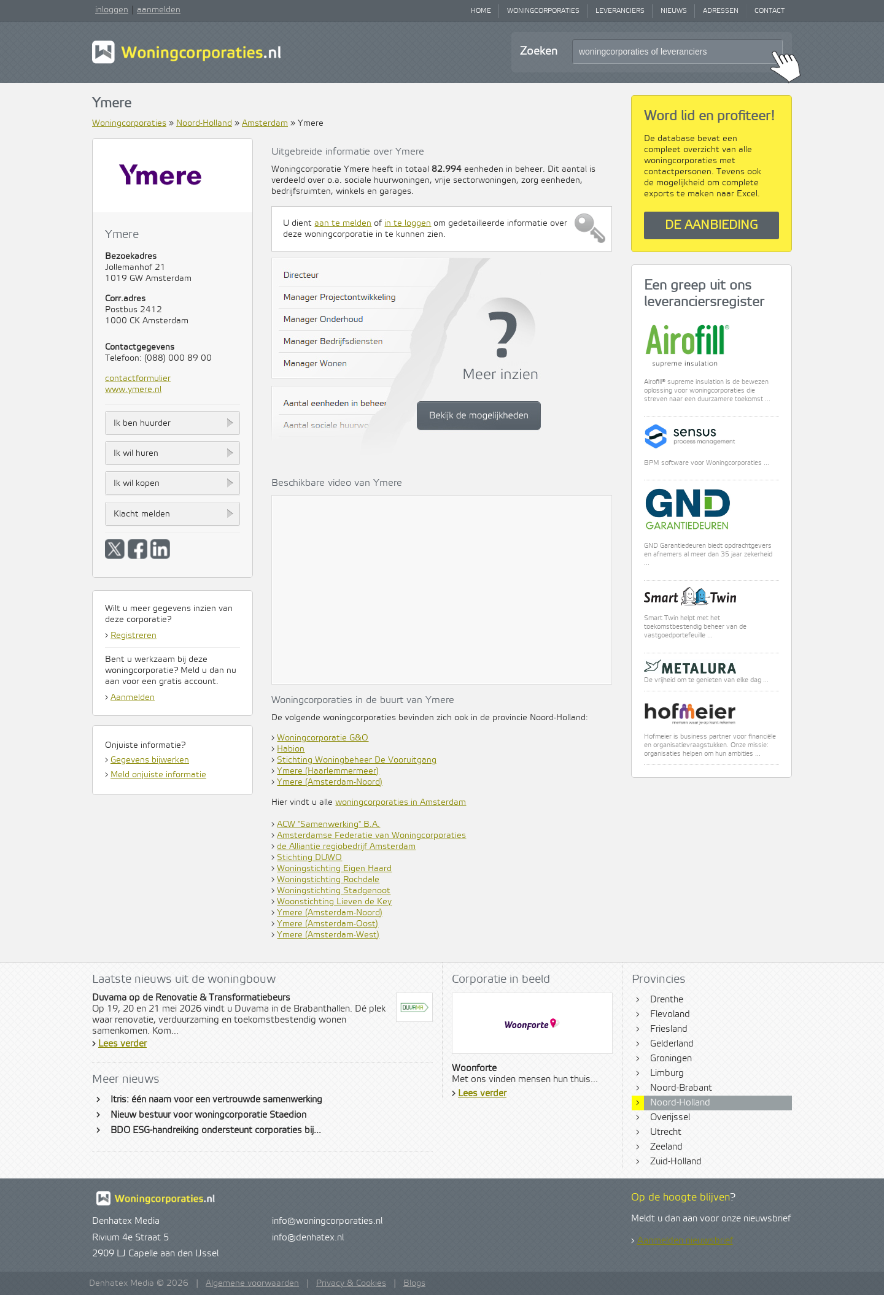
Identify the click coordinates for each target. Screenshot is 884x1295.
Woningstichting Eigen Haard (334, 868)
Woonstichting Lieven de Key (334, 901)
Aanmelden (132, 697)
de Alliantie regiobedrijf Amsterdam (346, 846)
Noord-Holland (204, 123)
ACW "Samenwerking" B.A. (328, 824)
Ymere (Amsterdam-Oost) (327, 923)
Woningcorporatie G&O (322, 738)
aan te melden (342, 223)
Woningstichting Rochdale (328, 879)
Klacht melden (142, 514)
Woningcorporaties (543, 11)
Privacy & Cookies (351, 1283)
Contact (769, 11)
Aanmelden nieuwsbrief (685, 1241)
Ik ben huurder (142, 423)
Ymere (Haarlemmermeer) (328, 771)
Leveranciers (620, 11)
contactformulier (138, 378)
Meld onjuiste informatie (158, 774)
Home (481, 11)
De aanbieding (711, 225)
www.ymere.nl (133, 389)
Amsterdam (265, 123)
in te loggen (407, 223)
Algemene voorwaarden (252, 1283)
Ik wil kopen (137, 483)
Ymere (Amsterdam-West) (328, 934)
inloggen (111, 9)
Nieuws (674, 11)
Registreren (133, 635)
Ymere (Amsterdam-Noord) (329, 782)
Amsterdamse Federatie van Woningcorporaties (371, 835)
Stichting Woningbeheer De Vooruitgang (356, 760)
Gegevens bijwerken (149, 760)
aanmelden (158, 9)
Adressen (721, 11)
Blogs (414, 1283)
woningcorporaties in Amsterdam (400, 802)
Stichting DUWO (309, 857)
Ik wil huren (136, 453)
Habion (290, 749)
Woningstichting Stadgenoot (333, 890)
